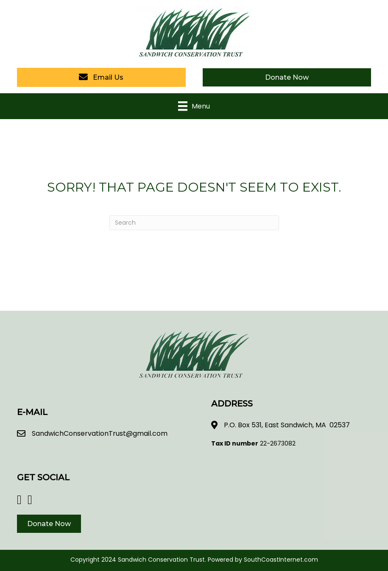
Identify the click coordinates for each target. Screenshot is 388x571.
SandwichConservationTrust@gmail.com (99, 433)
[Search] (194, 222)
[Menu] (194, 106)
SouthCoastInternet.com (281, 559)
